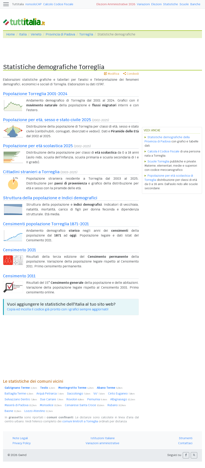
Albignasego (122, 399)
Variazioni (143, 4)
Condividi (131, 73)
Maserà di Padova (21, 405)
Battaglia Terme (19, 393)
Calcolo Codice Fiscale (58, 4)
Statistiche (170, 4)
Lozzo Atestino (38, 411)
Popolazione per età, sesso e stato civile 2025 (47, 119)
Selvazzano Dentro (21, 399)
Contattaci (185, 443)
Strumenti (185, 438)
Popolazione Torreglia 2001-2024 (35, 93)
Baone (13, 411)
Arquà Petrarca (50, 393)
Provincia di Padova (60, 34)
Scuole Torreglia (158, 161)
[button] (186, 455)
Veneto (36, 34)
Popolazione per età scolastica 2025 (38, 145)
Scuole (184, 4)
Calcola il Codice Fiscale (163, 151)
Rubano (117, 405)
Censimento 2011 (19, 276)
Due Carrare (51, 399)
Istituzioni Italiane (102, 438)
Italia (23, 34)
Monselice (51, 405)
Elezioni (156, 4)
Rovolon (75, 399)
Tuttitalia (18, 4)
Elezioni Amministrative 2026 (115, 4)
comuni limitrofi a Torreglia (80, 421)
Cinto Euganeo (121, 393)
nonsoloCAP (33, 4)
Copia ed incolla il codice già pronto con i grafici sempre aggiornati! (57, 309)
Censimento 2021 (19, 250)
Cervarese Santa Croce (84, 405)
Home (10, 34)
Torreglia (86, 34)
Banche (195, 4)
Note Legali (20, 438)
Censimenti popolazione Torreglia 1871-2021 (46, 223)
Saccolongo (78, 393)
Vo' (99, 393)
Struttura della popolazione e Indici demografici (50, 197)
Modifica (111, 73)
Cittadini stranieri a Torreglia (31, 171)
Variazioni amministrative (102, 443)
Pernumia (97, 399)
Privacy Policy (22, 443)
